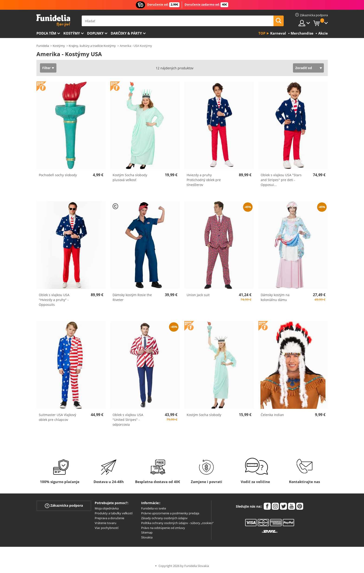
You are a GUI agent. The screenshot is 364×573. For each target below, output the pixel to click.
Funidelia (42, 46)
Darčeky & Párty (126, 33)
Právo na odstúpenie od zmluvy (163, 528)
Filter (46, 68)
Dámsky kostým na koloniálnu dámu (275, 297)
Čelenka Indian (272, 415)
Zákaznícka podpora (64, 505)
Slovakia (147, 537)
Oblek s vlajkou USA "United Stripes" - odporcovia (128, 420)
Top (261, 33)
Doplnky (95, 33)
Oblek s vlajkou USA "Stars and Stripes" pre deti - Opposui (281, 180)
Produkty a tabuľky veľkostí (114, 513)
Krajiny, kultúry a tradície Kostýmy (92, 46)
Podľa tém (46, 33)
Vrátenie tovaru (105, 523)
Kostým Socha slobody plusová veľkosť (130, 177)
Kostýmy (71, 33)
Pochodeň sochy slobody (58, 175)
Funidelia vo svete (153, 508)
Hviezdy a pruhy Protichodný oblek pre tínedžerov (204, 180)
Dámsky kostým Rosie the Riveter (132, 297)
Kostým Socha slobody (204, 415)
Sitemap (147, 532)
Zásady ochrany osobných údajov (164, 518)
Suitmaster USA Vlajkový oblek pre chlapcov (57, 417)
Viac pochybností (106, 528)
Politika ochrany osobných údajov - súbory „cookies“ (177, 523)
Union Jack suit (198, 295)
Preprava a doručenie (109, 518)
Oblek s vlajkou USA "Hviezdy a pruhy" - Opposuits (54, 300)
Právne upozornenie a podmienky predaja (170, 513)
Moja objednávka (107, 508)
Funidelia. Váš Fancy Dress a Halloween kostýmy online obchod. (53, 20)
